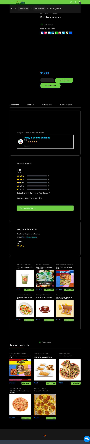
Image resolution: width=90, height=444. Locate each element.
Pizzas (68, 353)
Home (11, 9)
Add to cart (52, 85)
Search (71, 2)
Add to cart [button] (29, 290)
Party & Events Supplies (29, 237)
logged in (28, 198)
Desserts (38, 264)
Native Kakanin (39, 9)
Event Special (23, 9)
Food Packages (68, 264)
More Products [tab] (66, 105)
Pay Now (65, 80)
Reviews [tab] (30, 105)
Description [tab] (14, 105)
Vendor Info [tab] (47, 105)
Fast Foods (27, 264)
